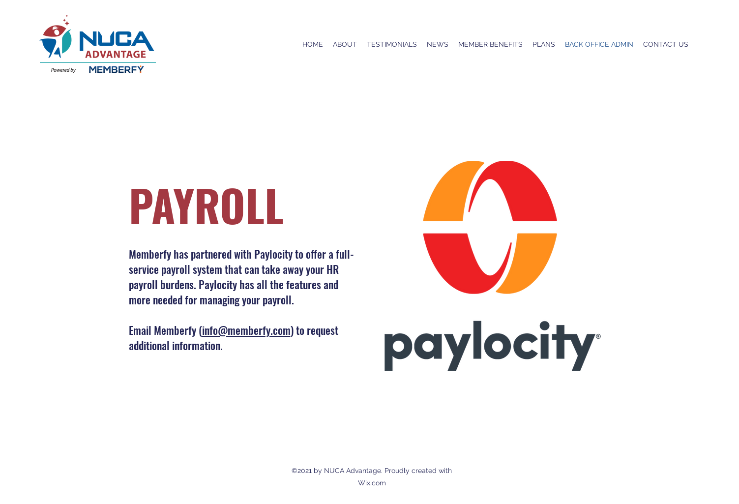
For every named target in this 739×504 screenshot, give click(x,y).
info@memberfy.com (246, 330)
